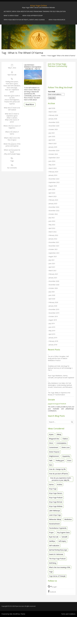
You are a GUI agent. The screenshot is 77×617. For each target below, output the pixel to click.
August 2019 (53, 320)
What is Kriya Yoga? (11, 15)
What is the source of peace (12, 121)
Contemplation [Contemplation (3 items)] (61, 443)
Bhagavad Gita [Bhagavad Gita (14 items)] (54, 439)
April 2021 (52, 267)
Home (43, 56)
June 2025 (52, 136)
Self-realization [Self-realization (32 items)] (54, 545)
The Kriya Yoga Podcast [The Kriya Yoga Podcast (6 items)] (57, 559)
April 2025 (52, 140)
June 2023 (52, 189)
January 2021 (53, 278)
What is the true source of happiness (12, 127)
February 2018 (53, 341)
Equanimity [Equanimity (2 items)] (66, 456)
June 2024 (52, 161)
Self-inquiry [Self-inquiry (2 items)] (62, 541)
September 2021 (54, 253)
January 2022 (53, 239)
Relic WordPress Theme (17, 614)
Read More (30, 104)
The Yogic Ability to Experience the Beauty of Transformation (59, 394)
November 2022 (54, 211)
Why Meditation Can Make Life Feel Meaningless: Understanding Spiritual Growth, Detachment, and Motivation (60, 385)
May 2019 (52, 331)
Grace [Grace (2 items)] (69, 460)
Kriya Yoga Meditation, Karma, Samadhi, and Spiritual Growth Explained (61, 377)
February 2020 (53, 302)
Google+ (52, 586)
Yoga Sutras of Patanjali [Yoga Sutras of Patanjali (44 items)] (57, 576)
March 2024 (52, 168)
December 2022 (54, 207)
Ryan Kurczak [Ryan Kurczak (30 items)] (53, 537)
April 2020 (52, 299)
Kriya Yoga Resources (57, 20)
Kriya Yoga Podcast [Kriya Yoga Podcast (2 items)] (56, 497)
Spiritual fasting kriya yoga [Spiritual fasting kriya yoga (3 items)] (58, 550)
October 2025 (53, 129)
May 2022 (52, 225)
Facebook (52, 591)
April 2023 (52, 193)
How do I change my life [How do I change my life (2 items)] (57, 469)
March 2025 (52, 143)
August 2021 (53, 256)
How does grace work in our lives (12, 97)
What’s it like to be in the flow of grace (12, 139)
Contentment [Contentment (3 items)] (53, 447)
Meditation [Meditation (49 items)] (68, 519)
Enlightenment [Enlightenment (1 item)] (54, 456)
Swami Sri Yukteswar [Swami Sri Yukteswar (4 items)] (56, 554)
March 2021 (52, 270)
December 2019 (54, 309)
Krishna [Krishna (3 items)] (59, 484)
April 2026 (52, 108)
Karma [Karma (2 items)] (51, 484)
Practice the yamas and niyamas (12, 103)
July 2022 (52, 218)
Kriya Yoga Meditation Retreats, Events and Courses (24, 20)
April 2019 (52, 334)
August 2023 (53, 186)
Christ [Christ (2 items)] (51, 443)
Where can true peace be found (12, 151)
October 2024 (53, 154)
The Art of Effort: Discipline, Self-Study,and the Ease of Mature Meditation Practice (58, 358)
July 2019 (52, 323)
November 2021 (54, 246)
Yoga (12, 161)
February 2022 (53, 235)
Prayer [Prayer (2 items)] (51, 532)
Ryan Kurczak (12, 75)
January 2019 (53, 338)
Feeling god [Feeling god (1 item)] (60, 460)
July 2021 (52, 260)
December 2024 (54, 150)
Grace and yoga (12, 88)
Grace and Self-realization (12, 86)
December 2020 (54, 281)
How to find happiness (12, 100)
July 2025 (52, 133)
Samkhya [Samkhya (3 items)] (52, 541)
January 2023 (53, 203)
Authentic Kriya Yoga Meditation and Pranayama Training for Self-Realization (35, 11)
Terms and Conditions (68, 614)
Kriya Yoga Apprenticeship (32, 15)
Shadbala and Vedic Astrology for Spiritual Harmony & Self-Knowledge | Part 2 (60, 368)
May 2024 (52, 165)
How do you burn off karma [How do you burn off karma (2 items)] (58, 474)
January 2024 (53, 175)
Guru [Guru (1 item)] (50, 465)
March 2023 (52, 196)
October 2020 (53, 288)
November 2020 (54, 285)
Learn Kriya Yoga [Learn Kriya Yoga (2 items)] (55, 515)
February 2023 (53, 200)
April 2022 (52, 228)
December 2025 (54, 122)
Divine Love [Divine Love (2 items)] (66, 447)
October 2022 (53, 214)
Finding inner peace (12, 82)
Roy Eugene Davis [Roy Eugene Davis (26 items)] (63, 532)
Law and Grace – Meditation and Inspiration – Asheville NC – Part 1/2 (32, 67)
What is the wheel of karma (12, 133)
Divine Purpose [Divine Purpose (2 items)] (54, 452)
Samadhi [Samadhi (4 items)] (64, 537)
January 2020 (53, 306)
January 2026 (53, 119)
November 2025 (54, 126)
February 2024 (53, 172)
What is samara (12, 118)
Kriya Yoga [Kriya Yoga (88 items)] (52, 489)
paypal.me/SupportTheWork (57, 404)
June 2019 (52, 327)
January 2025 (53, 147)
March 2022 (52, 232)
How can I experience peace (12, 91)
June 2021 (52, 263)
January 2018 (53, 345)
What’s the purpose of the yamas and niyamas (12, 145)
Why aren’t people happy (12, 154)
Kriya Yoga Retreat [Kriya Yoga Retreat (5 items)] (55, 502)
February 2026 (53, 115)
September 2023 (54, 182)
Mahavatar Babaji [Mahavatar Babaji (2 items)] (55, 519)
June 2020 (52, 295)
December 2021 (54, 242)
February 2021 (53, 274)
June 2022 (52, 221)
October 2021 (53, 249)
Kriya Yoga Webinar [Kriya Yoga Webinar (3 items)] (56, 506)
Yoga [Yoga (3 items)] (51, 572)
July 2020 (52, 292)
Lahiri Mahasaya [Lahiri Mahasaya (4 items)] (54, 511)
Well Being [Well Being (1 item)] (52, 563)
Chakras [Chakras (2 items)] (65, 439)
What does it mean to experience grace (12, 115)
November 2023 (54, 179)
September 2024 (54, 158)
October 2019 (53, 316)
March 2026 (52, 112)
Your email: (51, 92)
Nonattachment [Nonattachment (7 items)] (54, 524)
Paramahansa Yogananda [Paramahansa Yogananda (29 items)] (57, 528)
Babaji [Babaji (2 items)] (59, 434)
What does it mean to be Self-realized (12, 109)
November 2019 (54, 313)
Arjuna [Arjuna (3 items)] (51, 434)
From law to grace (12, 84)
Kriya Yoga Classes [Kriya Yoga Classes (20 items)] (55, 493)
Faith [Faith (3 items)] (50, 460)
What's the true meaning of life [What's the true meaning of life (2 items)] (59, 567)
